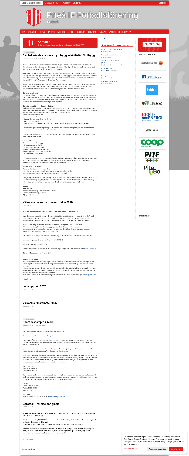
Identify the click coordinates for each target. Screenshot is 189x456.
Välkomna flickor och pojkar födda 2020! (48, 202)
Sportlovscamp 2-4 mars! (38, 322)
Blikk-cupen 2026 (106, 68)
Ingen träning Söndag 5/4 (109, 81)
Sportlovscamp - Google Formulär (46, 336)
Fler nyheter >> (28, 439)
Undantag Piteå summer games (111, 49)
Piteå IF (105, 39)
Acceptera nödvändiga (157, 449)
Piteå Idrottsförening (31, 3)
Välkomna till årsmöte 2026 (40, 303)
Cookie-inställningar (29, 449)
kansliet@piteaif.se (89, 249)
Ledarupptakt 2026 (34, 286)
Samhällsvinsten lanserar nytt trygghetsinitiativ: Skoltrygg (59, 55)
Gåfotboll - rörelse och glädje (41, 404)
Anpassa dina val (130, 449)
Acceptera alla (176, 449)
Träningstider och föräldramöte (111, 55)
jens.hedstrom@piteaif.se (56, 397)
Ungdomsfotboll (52, 3)
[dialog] (154, 443)
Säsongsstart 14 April (108, 76)
